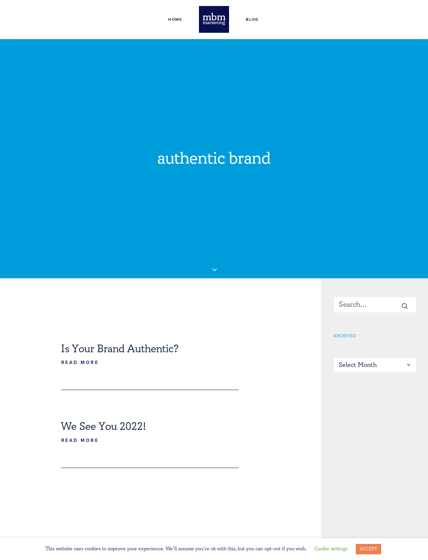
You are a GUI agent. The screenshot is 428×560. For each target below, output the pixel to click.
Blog (252, 19)
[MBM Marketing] (214, 19)
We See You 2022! (103, 394)
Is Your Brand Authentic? (120, 316)
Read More (80, 330)
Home (175, 19)
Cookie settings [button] (330, 549)
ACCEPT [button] (368, 549)
